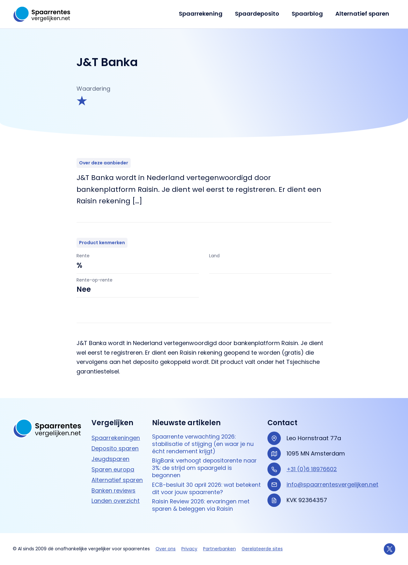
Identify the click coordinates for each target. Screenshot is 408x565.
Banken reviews (113, 489)
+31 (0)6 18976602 (312, 468)
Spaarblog (308, 14)
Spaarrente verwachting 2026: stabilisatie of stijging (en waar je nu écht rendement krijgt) (203, 443)
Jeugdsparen (110, 458)
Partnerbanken (219, 549)
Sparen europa (112, 468)
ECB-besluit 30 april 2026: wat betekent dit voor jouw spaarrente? (202, 488)
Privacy (189, 549)
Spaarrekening (204, 14)
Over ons (166, 549)
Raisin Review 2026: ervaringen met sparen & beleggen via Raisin (202, 505)
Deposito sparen (115, 447)
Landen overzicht (115, 500)
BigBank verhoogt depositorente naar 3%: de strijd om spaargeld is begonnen (205, 467)
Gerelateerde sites (262, 549)
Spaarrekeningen (115, 437)
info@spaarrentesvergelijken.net (332, 483)
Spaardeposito (259, 14)
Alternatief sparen (363, 14)
